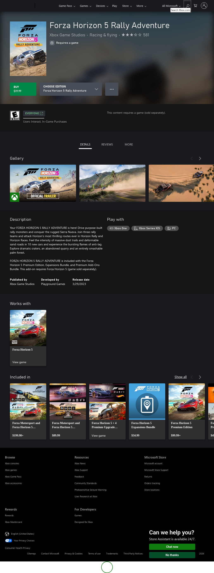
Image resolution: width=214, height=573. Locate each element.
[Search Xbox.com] (187, 5)
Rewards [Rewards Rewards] (9, 515)
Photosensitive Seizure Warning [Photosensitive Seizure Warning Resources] (90, 489)
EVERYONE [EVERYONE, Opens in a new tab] (34, 113)
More (140, 5)
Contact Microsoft (50, 553)
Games (84, 5)
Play (114, 5)
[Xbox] (46, 5)
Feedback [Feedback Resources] (79, 476)
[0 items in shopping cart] (195, 5)
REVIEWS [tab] (107, 144)
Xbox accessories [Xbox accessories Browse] (13, 483)
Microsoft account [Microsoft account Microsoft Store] (153, 463)
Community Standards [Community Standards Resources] (86, 483)
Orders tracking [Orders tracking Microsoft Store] (152, 483)
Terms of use (94, 553)
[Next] (200, 158)
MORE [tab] (129, 144)
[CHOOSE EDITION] (71, 89)
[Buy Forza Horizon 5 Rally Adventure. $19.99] (23, 89)
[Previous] (192, 158)
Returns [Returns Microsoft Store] (148, 476)
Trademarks (112, 553)
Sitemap (31, 553)
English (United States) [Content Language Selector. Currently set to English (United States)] (22, 533)
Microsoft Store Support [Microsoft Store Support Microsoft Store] (156, 470)
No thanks (172, 555)
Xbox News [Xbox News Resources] (80, 463)
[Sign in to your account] (204, 6)
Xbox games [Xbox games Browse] (11, 470)
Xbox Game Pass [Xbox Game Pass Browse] (13, 476)
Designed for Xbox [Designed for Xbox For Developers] (84, 522)
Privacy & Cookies (74, 553)
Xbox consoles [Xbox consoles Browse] (12, 463)
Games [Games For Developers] (78, 515)
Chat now (172, 546)
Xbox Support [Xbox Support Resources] (81, 470)
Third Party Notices (133, 553)
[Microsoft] (19, 5)
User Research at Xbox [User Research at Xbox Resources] (86, 496)
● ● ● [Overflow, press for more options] (112, 89)
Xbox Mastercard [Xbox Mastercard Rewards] (13, 522)
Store (125, 5)
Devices (100, 5)
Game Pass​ (65, 5)
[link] (28, 338)
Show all (181, 377)
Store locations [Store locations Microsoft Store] (151, 489)
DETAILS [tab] (85, 144)
